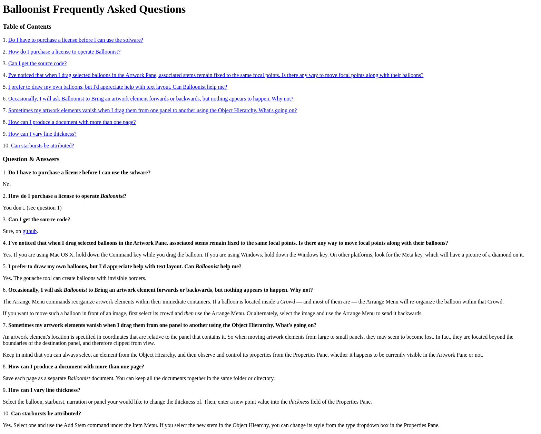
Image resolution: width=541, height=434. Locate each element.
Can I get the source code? (37, 63)
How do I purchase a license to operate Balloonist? (64, 52)
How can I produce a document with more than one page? (72, 122)
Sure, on (12, 231)
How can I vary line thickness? (42, 134)
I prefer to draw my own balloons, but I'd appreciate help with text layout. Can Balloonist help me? (117, 87)
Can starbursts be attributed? (42, 145)
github (29, 231)
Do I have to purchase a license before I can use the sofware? (75, 40)
